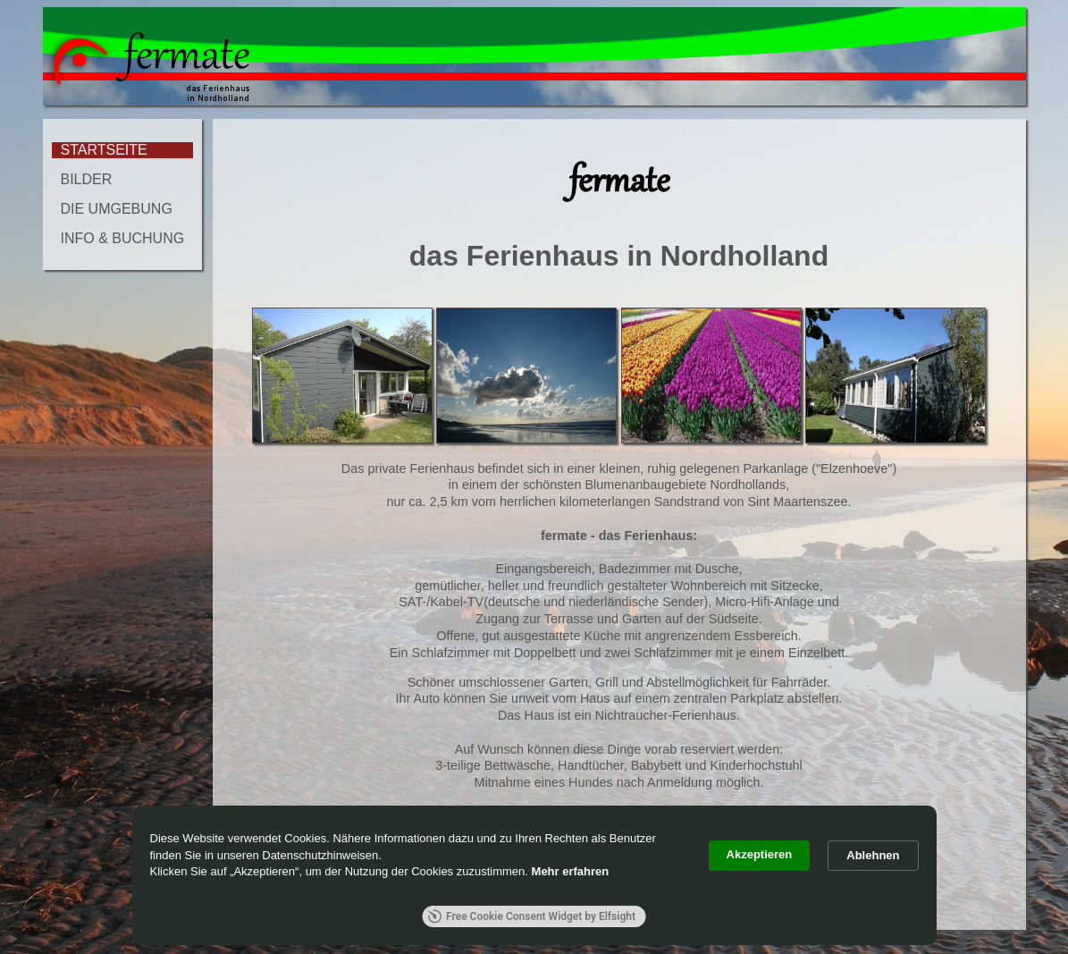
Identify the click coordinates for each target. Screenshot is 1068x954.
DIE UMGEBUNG (116, 208)
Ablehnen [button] (872, 855)
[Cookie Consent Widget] (534, 875)
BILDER (87, 179)
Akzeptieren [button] (760, 854)
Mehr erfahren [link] (571, 871)
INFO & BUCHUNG (123, 238)
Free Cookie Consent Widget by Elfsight (531, 916)
